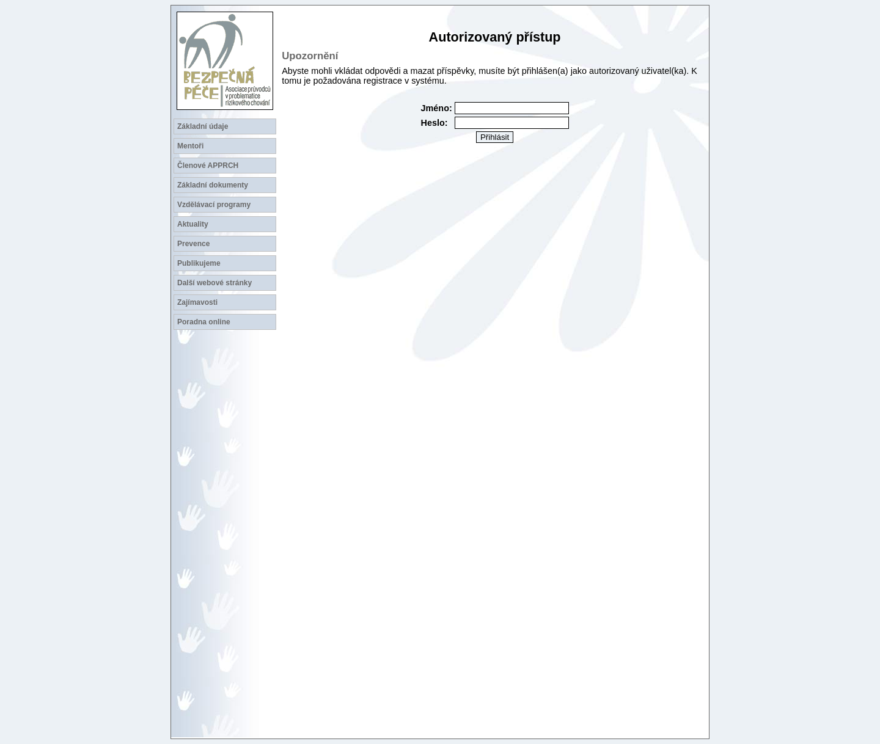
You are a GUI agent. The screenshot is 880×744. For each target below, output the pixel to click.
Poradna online (203, 322)
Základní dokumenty (212, 185)
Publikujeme (199, 263)
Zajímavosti (197, 302)
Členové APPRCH (207, 165)
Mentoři (190, 146)
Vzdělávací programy (214, 204)
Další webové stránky (214, 283)
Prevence (193, 243)
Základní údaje (202, 126)
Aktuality (192, 224)
